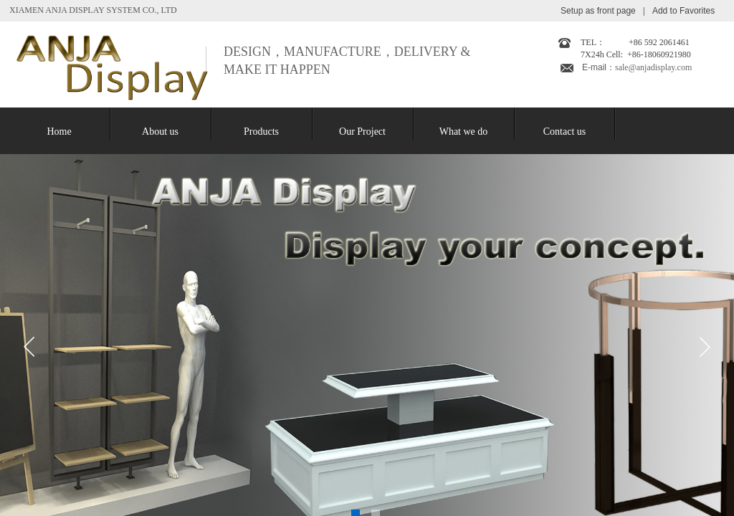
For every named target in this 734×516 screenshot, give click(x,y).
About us (160, 131)
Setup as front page (598, 11)
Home (59, 131)
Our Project (362, 131)
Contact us (564, 131)
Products (261, 131)
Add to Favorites (683, 11)
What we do (463, 131)
